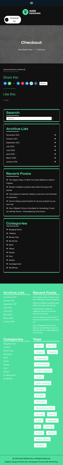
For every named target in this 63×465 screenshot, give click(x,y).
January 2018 (11, 162)
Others (11, 249)
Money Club (14, 237)
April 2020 (10, 154)
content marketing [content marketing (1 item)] (43, 371)
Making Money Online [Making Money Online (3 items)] (44, 408)
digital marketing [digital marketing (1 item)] (42, 383)
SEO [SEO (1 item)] (37, 427)
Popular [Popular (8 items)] (52, 414)
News (11, 245)
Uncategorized (15, 264)
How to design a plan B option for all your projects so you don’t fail (46, 319)
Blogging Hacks (15, 229)
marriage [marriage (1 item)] (39, 414)
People (12, 252)
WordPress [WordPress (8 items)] (40, 445)
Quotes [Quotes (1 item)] (39, 420)
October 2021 (11, 139)
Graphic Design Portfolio (15, 462)
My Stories (13, 241)
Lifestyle (12, 233)
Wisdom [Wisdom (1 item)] (51, 433)
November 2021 (12, 135)
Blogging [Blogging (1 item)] (52, 352)
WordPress (13, 268)
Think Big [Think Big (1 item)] (49, 427)
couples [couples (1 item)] (39, 377)
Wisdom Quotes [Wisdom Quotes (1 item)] (42, 439)
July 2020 (10, 146)
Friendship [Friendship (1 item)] (40, 389)
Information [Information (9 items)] (40, 402)
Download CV (12, 19)
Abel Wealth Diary (25, 49)
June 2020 (10, 150)
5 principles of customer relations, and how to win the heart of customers (44, 311)
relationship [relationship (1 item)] (52, 420)
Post (10, 256)
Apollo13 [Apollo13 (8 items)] (51, 346)
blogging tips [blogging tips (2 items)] (41, 358)
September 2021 (13, 142)
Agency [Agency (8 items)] (39, 346)
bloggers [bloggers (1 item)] (39, 352)
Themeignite (33, 462)
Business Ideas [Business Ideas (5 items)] (42, 364)
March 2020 (11, 158)
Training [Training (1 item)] (39, 433)
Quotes (12, 260)
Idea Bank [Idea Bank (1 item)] (40, 395)
